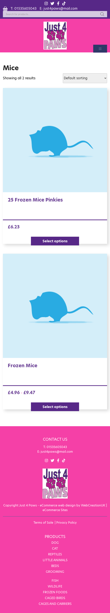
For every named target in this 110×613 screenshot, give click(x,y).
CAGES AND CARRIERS (55, 603)
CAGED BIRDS (55, 598)
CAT (55, 548)
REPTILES (55, 554)
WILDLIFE (55, 586)
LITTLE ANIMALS (55, 560)
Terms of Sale (43, 522)
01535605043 (25, 8)
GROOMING (55, 571)
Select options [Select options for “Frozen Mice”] (55, 406)
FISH (55, 580)
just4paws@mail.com (60, 8)
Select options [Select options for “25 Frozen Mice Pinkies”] (55, 241)
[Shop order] (85, 78)
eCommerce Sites (55, 510)
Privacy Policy (66, 522)
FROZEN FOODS (55, 592)
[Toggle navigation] (100, 48)
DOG (55, 542)
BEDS (55, 565)
